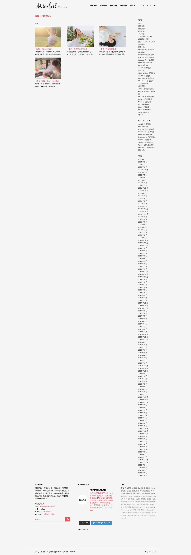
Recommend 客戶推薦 (146, 78)
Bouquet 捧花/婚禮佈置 (146, 97)
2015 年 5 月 (142, 384)
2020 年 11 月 (143, 211)
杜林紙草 (132, 510)
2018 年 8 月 (142, 282)
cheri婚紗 (141, 488)
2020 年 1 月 (142, 238)
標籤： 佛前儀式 (43, 16)
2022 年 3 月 (142, 180)
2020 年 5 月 (142, 227)
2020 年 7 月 (142, 222)
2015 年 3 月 (142, 389)
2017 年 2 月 (142, 329)
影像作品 (141, 47)
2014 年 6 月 (142, 413)
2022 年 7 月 (142, 172)
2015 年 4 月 (142, 387)
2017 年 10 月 (143, 308)
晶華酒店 (123, 504)
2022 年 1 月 (142, 185)
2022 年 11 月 (143, 170)
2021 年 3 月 (142, 201)
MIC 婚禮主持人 (143, 104)
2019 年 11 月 (143, 243)
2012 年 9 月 (142, 465)
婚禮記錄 (141, 31)
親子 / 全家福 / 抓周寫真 (146, 42)
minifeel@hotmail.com (47, 506)
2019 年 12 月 (143, 240)
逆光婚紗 (140, 515)
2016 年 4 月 (142, 355)
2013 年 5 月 (142, 447)
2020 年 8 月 (142, 219)
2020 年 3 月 (142, 232)
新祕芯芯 (135, 515)
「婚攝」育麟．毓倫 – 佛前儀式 (47, 81)
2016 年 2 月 (142, 360)
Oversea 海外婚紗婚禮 (146, 57)
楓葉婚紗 (145, 504)
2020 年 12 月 (143, 209)
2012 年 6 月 (142, 473)
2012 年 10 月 (143, 462)
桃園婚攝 (143, 501)
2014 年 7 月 (142, 410)
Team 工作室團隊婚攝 (146, 89)
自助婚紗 (141, 29)
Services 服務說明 (144, 140)
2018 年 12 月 (143, 272)
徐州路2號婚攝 (132, 512)
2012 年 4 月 (142, 475)
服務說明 (141, 52)
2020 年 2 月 (142, 235)
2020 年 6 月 (142, 225)
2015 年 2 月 (142, 392)
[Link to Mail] (154, 5)
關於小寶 (141, 70)
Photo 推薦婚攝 (143, 107)
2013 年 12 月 (143, 428)
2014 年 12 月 (143, 397)
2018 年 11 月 (143, 274)
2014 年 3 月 (142, 421)
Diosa (124, 515)
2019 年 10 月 (143, 245)
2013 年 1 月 (142, 457)
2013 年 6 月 (142, 444)
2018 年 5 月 (142, 290)
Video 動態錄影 (143, 112)
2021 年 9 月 (142, 193)
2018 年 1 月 (142, 300)
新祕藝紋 (128, 491)
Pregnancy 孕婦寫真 (145, 63)
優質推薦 (141, 86)
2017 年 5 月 (142, 321)
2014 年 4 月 (142, 418)
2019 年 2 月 (142, 266)
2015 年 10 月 (143, 371)
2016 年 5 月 (142, 353)
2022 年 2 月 (142, 183)
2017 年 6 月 (142, 319)
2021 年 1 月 (142, 206)
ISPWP (148, 507)
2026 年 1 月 (142, 159)
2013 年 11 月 (143, 431)
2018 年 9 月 (142, 279)
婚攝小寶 (127, 488)
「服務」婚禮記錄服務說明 (77, 49)
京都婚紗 (136, 496)
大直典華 (123, 518)
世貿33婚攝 (151, 515)
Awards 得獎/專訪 (144, 68)
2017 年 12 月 (143, 303)
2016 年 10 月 (143, 339)
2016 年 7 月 (142, 347)
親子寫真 (137, 510)
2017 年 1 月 (142, 332)
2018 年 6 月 (142, 287)
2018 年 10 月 (143, 277)
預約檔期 (141, 44)
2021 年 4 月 (142, 198)
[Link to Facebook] (143, 5)
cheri (140, 496)
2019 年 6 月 (142, 256)
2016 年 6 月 (142, 350)
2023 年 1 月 (142, 167)
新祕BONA (136, 493)
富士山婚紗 (150, 510)
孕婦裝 (130, 499)
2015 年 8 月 (142, 376)
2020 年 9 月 (142, 217)
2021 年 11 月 (143, 191)
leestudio (153, 552)
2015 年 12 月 (143, 366)
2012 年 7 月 (142, 470)
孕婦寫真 (141, 34)
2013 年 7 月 (142, 441)
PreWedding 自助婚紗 (146, 55)
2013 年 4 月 (142, 449)
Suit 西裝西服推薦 (144, 110)
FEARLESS (124, 512)
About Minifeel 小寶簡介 (146, 73)
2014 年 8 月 (142, 407)
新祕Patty (144, 510)
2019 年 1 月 (142, 269)
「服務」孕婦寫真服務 (107, 49)
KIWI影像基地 (150, 501)
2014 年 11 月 (143, 400)
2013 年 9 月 (142, 436)
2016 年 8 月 (142, 345)
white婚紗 (146, 512)
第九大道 (150, 496)
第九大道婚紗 (136, 499)
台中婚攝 (151, 504)
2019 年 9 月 (142, 248)
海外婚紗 (143, 493)
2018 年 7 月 (142, 285)
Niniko (126, 499)
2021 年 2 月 (142, 204)
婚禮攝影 (147, 491)
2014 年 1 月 (142, 426)
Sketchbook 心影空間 (145, 81)
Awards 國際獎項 (144, 76)
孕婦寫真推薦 (150, 493)
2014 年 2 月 (142, 423)
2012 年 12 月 (143, 460)
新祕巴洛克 (124, 496)
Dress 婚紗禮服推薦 (145, 99)
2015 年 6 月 (142, 381)
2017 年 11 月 (143, 306)
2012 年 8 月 (142, 468)
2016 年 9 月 (142, 342)
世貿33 (146, 515)
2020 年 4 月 (142, 230)
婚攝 (122, 488)
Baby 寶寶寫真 (143, 65)
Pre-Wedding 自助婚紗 (146, 132)
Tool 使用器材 (143, 83)
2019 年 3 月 (142, 264)
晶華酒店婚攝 (129, 507)
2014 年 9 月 (142, 405)
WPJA (122, 507)
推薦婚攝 (147, 488)
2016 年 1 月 (142, 363)
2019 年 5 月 (142, 259)
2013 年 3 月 (142, 452)
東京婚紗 (136, 507)
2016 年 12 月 (143, 334)
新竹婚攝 (137, 501)
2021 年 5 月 (142, 196)
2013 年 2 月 (142, 455)
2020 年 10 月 (143, 214)
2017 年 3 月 (142, 326)
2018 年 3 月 (142, 295)
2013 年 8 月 (142, 439)
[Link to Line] (151, 5)
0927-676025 (47, 511)
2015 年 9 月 (142, 373)
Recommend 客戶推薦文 (147, 137)
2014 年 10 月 (143, 402)
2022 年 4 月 (142, 177)
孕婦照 (145, 496)
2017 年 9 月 (142, 311)
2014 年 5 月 (142, 415)
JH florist (131, 501)
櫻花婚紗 (143, 499)
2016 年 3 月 (142, 358)
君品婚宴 (129, 515)
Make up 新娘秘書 (144, 102)
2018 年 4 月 (142, 292)
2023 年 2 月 (142, 164)
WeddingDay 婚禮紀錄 (146, 49)
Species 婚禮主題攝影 (146, 60)
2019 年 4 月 (142, 261)
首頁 (139, 23)
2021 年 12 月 (143, 188)
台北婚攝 (134, 488)
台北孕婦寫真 (138, 504)
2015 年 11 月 (143, 368)
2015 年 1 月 (142, 394)
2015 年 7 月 (142, 379)
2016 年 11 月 (143, 337)
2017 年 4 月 (142, 324)
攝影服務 (141, 26)
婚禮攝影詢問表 (49, 514)
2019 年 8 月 (142, 251)
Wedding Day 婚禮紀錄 (146, 147)
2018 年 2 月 (142, 298)
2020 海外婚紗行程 (145, 36)
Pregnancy (125, 510)
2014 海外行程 (143, 39)
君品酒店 (140, 512)
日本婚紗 (130, 496)
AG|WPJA (142, 507)
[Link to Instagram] (147, 5)
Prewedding (130, 504)
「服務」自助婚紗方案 (43, 49)
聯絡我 (140, 115)
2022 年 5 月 (142, 175)
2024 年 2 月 (142, 162)
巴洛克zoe (150, 499)
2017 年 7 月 (142, 316)
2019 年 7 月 (142, 253)
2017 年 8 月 (142, 313)
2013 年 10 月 (143, 434)
